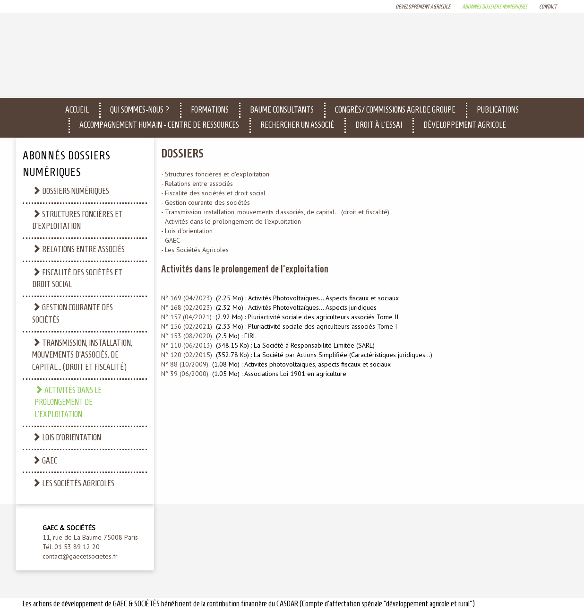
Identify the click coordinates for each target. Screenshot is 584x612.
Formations (210, 109)
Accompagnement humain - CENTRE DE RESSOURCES (159, 125)
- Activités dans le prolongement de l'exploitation (231, 221)
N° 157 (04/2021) (186, 317)
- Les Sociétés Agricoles (195, 249)
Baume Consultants (282, 109)
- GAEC (170, 240)
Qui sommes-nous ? (140, 109)
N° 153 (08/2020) (186, 336)
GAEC (44, 460)
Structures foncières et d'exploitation (77, 220)
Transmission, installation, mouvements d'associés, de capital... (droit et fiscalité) (82, 355)
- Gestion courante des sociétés (205, 202)
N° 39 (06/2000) (184, 373)
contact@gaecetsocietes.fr (80, 556)
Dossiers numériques (70, 191)
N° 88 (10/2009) (184, 364)
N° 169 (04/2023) (186, 298)
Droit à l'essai (378, 125)
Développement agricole (464, 125)
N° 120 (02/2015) (186, 354)
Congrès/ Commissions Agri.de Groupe (395, 109)
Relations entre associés (78, 249)
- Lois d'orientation (187, 231)
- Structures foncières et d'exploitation (215, 174)
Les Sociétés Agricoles (73, 483)
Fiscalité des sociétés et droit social (77, 278)
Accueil (77, 109)
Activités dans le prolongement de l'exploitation (68, 402)
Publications (498, 109)
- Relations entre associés (197, 183)
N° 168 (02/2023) (186, 307)
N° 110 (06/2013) (186, 345)
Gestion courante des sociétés (72, 313)
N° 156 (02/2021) (186, 326)
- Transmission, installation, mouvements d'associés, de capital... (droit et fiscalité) (275, 212)
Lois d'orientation (66, 437)
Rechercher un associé (297, 125)
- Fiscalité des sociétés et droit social (213, 193)
